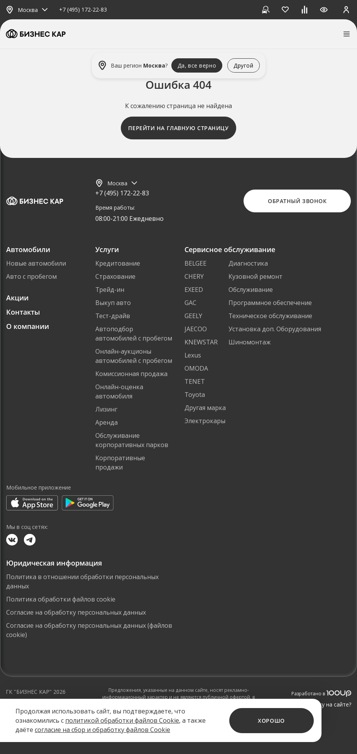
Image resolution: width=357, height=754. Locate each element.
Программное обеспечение (270, 302)
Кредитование (117, 263)
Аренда (106, 422)
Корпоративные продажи (120, 462)
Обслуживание (250, 289)
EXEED (193, 289)
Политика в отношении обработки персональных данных (82, 581)
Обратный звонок (297, 201)
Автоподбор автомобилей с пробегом (133, 333)
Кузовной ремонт (255, 276)
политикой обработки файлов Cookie (122, 720)
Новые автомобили (36, 263)
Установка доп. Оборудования (274, 329)
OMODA (196, 368)
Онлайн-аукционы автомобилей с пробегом (133, 356)
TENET (194, 381)
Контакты (23, 312)
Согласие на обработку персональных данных (76, 612)
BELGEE (195, 263)
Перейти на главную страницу (178, 128)
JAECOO (195, 329)
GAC (190, 302)
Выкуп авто (113, 302)
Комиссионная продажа (131, 373)
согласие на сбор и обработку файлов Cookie (102, 729)
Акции (17, 297)
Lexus (192, 355)
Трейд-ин (109, 289)
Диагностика (248, 263)
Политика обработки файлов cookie (60, 599)
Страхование (115, 276)
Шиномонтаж (249, 342)
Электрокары (204, 421)
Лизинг (106, 409)
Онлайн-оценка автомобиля (119, 391)
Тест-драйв (112, 316)
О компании (27, 326)
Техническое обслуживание (270, 316)
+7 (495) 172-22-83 (83, 10)
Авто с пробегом (31, 276)
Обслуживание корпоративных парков (131, 440)
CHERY (194, 276)
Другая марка (205, 407)
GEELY (193, 316)
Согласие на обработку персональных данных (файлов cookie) (89, 630)
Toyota (194, 394)
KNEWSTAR (201, 342)
